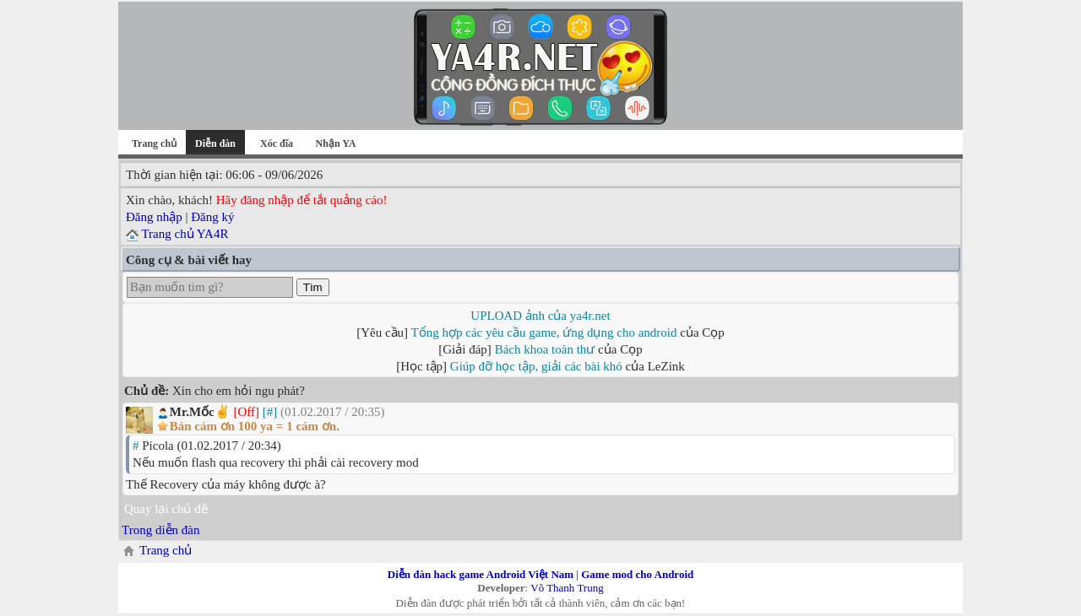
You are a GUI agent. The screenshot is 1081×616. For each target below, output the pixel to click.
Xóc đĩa (276, 143)
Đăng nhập (154, 217)
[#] (270, 412)
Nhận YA (336, 143)
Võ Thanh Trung (566, 587)
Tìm (313, 287)
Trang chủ (154, 143)
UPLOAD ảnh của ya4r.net (540, 315)
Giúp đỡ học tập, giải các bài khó (536, 366)
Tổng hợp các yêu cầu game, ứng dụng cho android (544, 332)
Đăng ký (212, 217)
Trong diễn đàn (160, 530)
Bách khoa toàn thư (545, 349)
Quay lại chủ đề (166, 509)
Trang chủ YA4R (184, 233)
